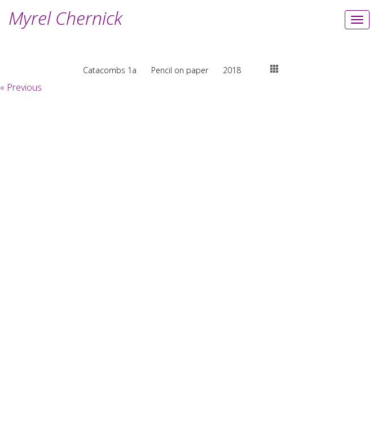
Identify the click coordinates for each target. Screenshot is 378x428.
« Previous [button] (21, 87)
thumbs (274, 68)
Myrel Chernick (65, 18)
